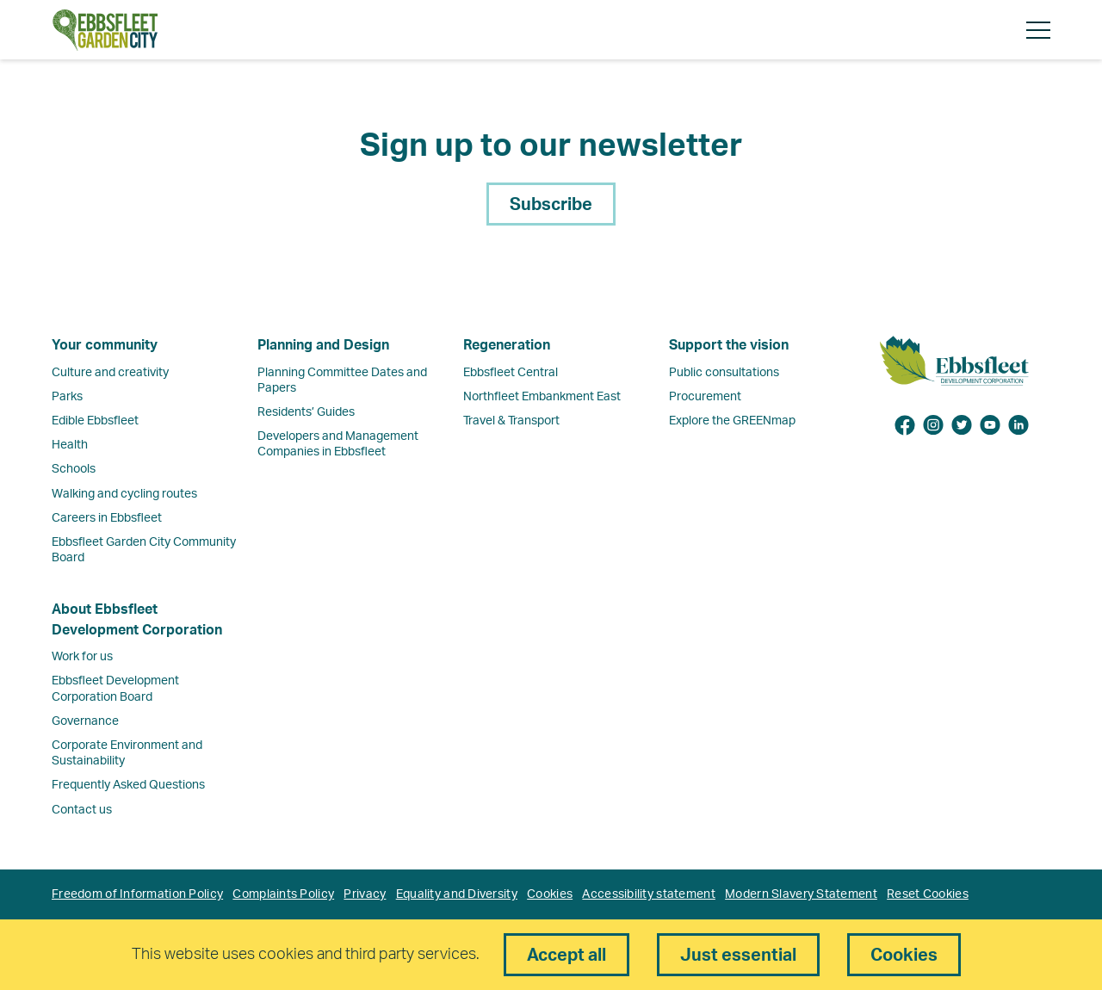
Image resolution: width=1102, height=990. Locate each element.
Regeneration (506, 345)
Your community (105, 345)
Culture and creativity (110, 373)
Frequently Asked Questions (128, 785)
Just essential (738, 955)
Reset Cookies (928, 894)
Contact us (82, 810)
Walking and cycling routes (124, 494)
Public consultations (724, 373)
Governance (85, 721)
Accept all (566, 955)
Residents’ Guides (306, 412)
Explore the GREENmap (732, 421)
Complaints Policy (283, 894)
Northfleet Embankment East (542, 397)
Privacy (365, 894)
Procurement (705, 397)
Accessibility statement (648, 894)
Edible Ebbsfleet (95, 421)
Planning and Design (323, 345)
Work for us (82, 657)
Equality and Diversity (456, 894)
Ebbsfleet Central (510, 373)
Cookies (550, 894)
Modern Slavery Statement (801, 894)
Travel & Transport (511, 421)
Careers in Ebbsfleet (107, 518)
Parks (67, 397)
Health (70, 445)
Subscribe (551, 204)
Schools (74, 469)
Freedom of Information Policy (137, 894)
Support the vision (729, 345)
